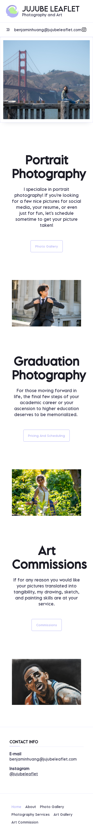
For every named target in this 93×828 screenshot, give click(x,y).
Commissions (46, 625)
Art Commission (24, 822)
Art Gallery (63, 814)
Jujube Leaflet (51, 8)
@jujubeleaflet (23, 774)
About (30, 807)
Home (16, 807)
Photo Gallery (46, 246)
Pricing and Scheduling (46, 436)
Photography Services (30, 814)
